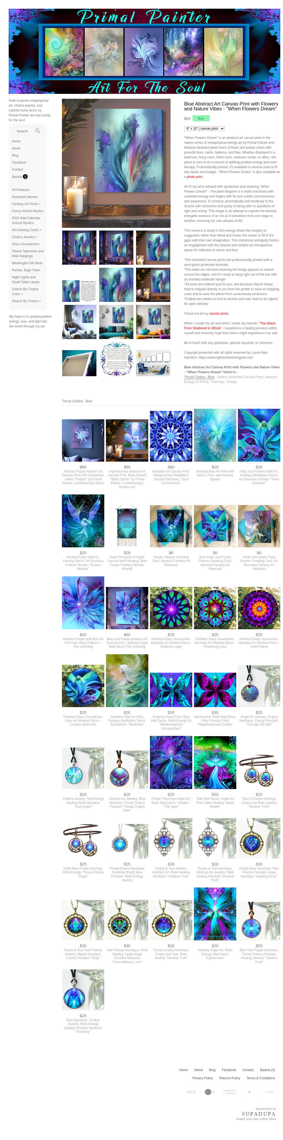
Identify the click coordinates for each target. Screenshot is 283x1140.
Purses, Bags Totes (26, 270)
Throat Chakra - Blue (199, 377)
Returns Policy (229, 1078)
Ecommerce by (266, 1108)
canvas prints (218, 313)
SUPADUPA (259, 1114)
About (16, 148)
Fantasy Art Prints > (26, 204)
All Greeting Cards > (26, 230)
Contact (17, 169)
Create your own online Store (256, 1118)
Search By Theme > (26, 301)
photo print (194, 177)
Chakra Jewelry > (24, 237)
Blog (15, 155)
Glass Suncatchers (25, 244)
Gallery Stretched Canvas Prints (240, 377)
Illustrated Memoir (25, 197)
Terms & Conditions (261, 1078)
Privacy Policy (203, 1078)
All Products (20, 190)
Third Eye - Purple (223, 382)
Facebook (19, 162)
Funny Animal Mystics (27, 211)
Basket (17, 177)
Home (16, 141)
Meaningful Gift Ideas (27, 263)
